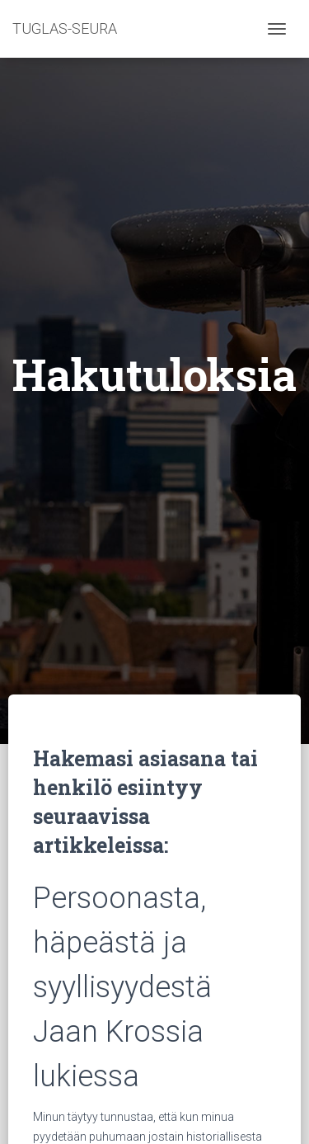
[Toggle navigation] (277, 29)
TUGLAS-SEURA (64, 28)
